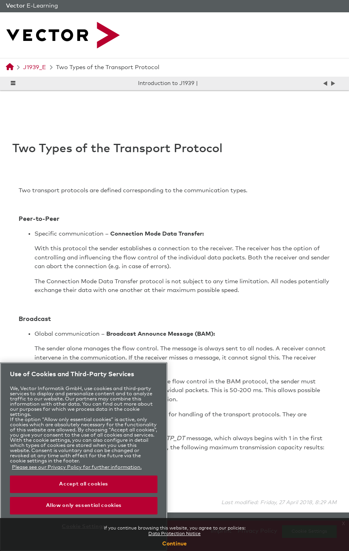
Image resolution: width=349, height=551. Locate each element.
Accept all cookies (83, 484)
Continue (174, 544)
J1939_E (34, 67)
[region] (83, 456)
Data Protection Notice (174, 534)
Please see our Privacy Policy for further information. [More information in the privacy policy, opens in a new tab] (77, 467)
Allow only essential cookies (84, 505)
